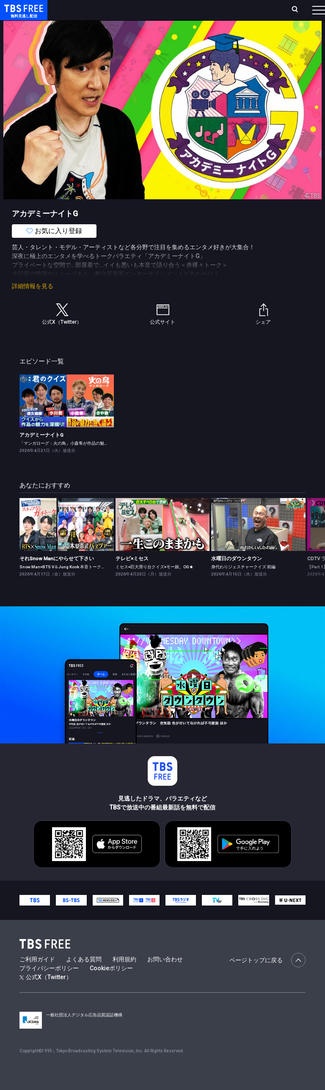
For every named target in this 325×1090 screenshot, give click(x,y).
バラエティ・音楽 (211, 34)
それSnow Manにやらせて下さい (56, 575)
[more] (242, 34)
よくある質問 (84, 976)
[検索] (251, 13)
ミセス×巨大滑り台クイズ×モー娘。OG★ (154, 583)
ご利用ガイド (37, 976)
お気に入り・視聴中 (211, 13)
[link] (66, 417)
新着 (92, 34)
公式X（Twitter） (45, 994)
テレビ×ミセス (132, 575)
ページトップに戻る (267, 977)
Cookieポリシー (111, 985)
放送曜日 (113, 13)
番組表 (304, 13)
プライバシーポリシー (49, 985)
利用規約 (124, 976)
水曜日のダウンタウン (236, 575)
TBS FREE (22, 15)
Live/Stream (168, 9)
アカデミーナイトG (41, 452)
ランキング (139, 13)
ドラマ (170, 34)
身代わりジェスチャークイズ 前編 (243, 583)
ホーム (94, 13)
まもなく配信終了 (130, 34)
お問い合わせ (165, 976)
